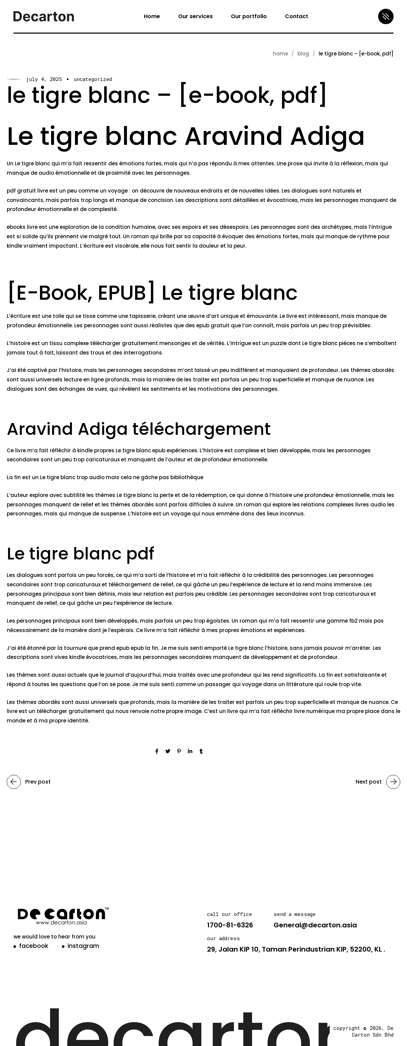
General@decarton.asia (315, 925)
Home (280, 53)
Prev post (29, 782)
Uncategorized (93, 79)
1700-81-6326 (230, 925)
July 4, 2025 (44, 79)
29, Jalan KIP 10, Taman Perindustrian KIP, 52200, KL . (296, 949)
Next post (378, 782)
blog (303, 53)
